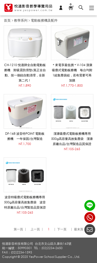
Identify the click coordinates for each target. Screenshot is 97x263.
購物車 (70, 5)
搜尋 (81, 8)
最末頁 (78, 229)
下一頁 (61, 229)
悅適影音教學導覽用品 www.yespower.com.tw (28, 7)
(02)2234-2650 (89, 217)
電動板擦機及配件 (44, 20)
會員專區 (61, 8)
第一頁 (18, 229)
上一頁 (35, 229)
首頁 (7, 20)
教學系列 (20, 20)
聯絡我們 (89, 229)
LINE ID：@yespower (89, 205)
